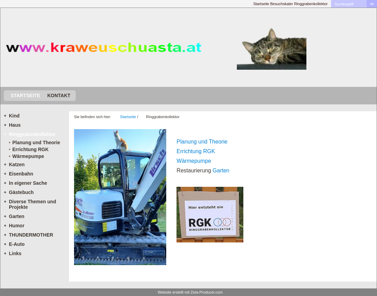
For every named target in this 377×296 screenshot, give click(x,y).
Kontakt (58, 95)
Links (15, 253)
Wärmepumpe (28, 156)
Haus (15, 125)
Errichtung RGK (30, 149)
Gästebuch (21, 192)
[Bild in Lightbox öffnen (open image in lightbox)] (120, 197)
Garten (16, 216)
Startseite (261, 4)
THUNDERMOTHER (31, 235)
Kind (14, 115)
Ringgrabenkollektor (311, 4)
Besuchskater (281, 4)
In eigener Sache (28, 183)
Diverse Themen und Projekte (32, 204)
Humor (16, 225)
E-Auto (17, 244)
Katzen (17, 164)
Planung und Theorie (36, 142)
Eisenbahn (21, 174)
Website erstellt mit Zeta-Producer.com (190, 292)
